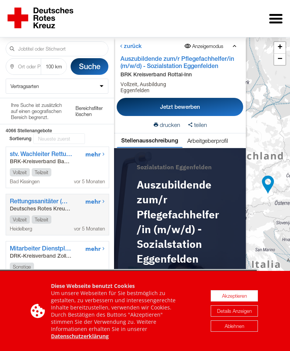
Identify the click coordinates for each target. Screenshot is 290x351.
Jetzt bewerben (180, 101)
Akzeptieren (234, 296)
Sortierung (20, 107)
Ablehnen (234, 326)
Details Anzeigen (234, 311)
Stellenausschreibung (149, 135)
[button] (268, 182)
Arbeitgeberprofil (207, 135)
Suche (89, 61)
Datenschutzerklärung (80, 336)
